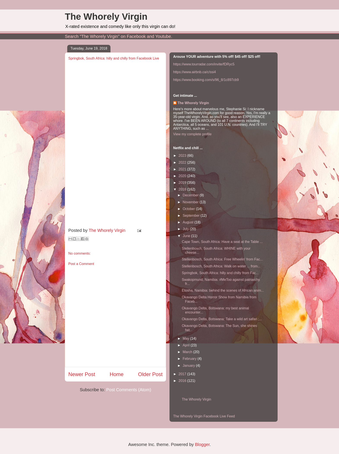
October (189, 209)
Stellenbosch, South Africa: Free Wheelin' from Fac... (222, 259)
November (191, 202)
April (186, 345)
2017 (183, 374)
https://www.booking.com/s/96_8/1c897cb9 (206, 80)
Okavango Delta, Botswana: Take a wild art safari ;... (222, 319)
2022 (183, 162)
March (188, 352)
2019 (183, 182)
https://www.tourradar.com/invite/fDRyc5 (204, 64)
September (192, 215)
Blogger (202, 444)
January (189, 365)
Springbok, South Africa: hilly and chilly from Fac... (220, 273)
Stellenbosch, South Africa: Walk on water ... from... (221, 266)
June (187, 236)
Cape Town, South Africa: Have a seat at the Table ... (222, 242)
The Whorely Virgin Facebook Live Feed (204, 416)
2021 (183, 169)
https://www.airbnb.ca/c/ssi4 (194, 72)
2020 (183, 176)
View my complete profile (192, 134)
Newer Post (81, 374)
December (191, 195)
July (186, 229)
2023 (183, 155)
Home (116, 374)
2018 (183, 189)
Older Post (150, 374)
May (186, 338)
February (190, 358)
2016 (183, 381)
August (188, 222)
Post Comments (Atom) (128, 389)
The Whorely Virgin (106, 16)
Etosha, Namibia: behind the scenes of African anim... (223, 290)
